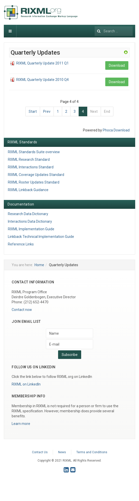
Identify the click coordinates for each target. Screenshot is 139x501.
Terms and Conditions (91, 452)
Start (33, 111)
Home (39, 265)
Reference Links (21, 244)
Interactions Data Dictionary (30, 221)
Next (94, 111)
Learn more (21, 424)
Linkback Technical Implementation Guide (41, 237)
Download (117, 65)
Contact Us (40, 452)
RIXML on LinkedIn (26, 384)
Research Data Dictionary (28, 214)
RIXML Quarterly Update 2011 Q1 (42, 63)
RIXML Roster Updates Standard (33, 182)
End (107, 111)
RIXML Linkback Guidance (28, 190)
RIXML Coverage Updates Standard (36, 175)
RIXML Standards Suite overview (34, 152)
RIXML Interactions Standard (31, 167)
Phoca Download (116, 130)
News (62, 452)
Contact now (22, 310)
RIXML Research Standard (29, 159)
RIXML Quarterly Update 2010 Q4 (42, 80)
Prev (46, 111)
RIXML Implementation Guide (31, 229)
